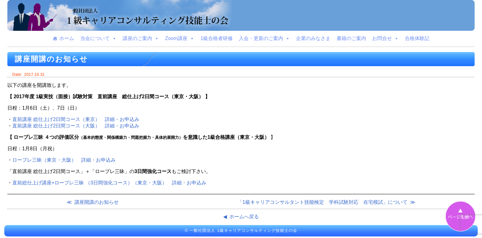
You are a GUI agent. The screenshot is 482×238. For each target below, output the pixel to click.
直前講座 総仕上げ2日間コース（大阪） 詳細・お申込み (75, 125)
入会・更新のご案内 (264, 38)
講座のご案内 (141, 38)
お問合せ (385, 38)
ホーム (66, 38)
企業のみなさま (313, 38)
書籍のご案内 (351, 38)
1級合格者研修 (216, 38)
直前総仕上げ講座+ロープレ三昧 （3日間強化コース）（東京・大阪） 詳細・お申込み (109, 182)
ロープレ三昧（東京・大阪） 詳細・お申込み (64, 160)
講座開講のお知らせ (96, 202)
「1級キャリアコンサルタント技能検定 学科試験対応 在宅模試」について (323, 202)
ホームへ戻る (244, 216)
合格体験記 (417, 38)
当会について (98, 38)
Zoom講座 (179, 38)
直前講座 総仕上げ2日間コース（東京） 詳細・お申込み (75, 119)
